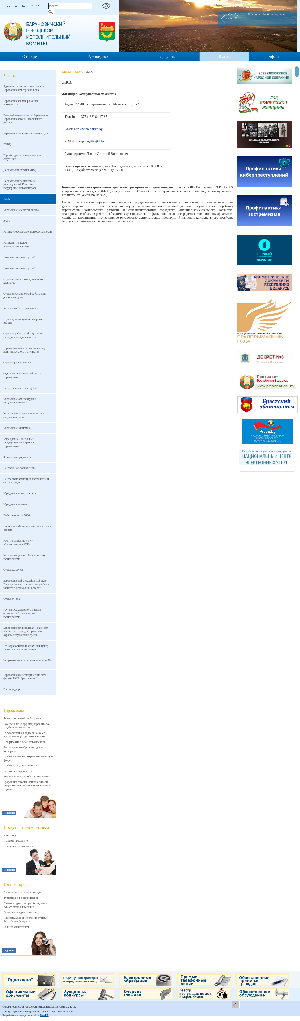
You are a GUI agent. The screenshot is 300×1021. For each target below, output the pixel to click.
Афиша (274, 56)
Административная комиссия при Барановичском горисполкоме (23, 88)
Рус (32, 5)
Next (293, 19)
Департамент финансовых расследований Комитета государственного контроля (19, 184)
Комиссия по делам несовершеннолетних (16, 244)
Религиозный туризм (16, 926)
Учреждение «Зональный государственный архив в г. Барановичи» (19, 442)
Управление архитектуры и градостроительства (19, 400)
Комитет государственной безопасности (27, 231)
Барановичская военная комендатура (25, 133)
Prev (221, 19)
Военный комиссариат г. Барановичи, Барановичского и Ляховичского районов (26, 119)
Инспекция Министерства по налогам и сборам (27, 528)
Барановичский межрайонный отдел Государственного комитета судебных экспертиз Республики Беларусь (26, 584)
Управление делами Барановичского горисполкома (25, 557)
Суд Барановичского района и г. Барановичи (22, 375)
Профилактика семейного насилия (24, 742)
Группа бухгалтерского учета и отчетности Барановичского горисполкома (22, 613)
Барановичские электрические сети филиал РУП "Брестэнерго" (24, 676)
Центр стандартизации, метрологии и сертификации (26, 480)
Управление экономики (17, 428)
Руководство (98, 56)
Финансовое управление (18, 457)
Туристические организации (21, 897)
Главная (66, 71)
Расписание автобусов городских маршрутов (24, 749)
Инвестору (10, 835)
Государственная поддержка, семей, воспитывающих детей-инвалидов (25, 734)
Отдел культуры (13, 569)
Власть (224, 56)
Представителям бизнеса (26, 827)
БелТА (44, 1015)
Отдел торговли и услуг (17, 362)
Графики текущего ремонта (20, 765)
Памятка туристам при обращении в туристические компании (25, 905)
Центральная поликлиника (19, 468)
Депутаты (168, 56)
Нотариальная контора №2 (19, 257)
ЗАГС (6, 220)
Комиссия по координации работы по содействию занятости (26, 725)
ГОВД (7, 144)
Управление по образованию (20, 308)
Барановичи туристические (20, 912)
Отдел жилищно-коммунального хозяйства (23, 280)
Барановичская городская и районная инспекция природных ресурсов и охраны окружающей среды (25, 631)
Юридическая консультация (20, 493)
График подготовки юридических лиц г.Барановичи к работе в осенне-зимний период (28, 785)
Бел (40, 5)
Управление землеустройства (21, 209)
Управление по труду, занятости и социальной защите (23, 415)
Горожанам (14, 710)
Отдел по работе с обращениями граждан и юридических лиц (23, 335)
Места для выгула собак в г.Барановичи (28, 776)
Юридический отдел (15, 504)
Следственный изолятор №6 (20, 388)
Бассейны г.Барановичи (18, 771)
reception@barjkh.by (90, 141)
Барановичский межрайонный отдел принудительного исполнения (25, 349)
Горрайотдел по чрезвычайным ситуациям (22, 157)
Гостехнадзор (11, 689)
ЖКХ (6, 199)
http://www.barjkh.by (88, 129)
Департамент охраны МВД (19, 170)
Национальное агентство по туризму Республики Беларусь (26, 919)
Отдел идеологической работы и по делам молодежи (24, 295)
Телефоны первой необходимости (24, 718)
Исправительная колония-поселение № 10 (27, 662)
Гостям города (17, 884)
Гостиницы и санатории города (22, 892)
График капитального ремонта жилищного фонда (29, 758)
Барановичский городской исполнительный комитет (48, 34)
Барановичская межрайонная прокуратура (21, 102)
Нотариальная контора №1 (19, 268)
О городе (29, 56)
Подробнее (9, 812)
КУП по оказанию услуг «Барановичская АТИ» (18, 542)
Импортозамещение (16, 840)
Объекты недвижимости (18, 846)
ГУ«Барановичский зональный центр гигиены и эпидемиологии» (25, 647)
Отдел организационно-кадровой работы (23, 320)
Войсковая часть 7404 (16, 515)
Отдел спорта (11, 598)
